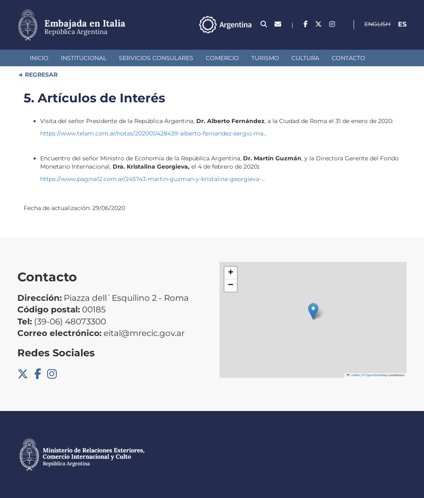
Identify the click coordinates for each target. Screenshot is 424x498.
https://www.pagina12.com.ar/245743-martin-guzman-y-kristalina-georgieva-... (152, 179)
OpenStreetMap (377, 375)
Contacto (348, 58)
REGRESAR (40, 74)
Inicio (39, 58)
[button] (313, 311)
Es (402, 24)
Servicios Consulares (156, 58)
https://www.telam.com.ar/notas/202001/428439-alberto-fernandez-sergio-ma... (153, 133)
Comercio (222, 58)
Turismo (265, 58)
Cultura (305, 58)
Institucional (83, 58)
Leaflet (353, 375)
